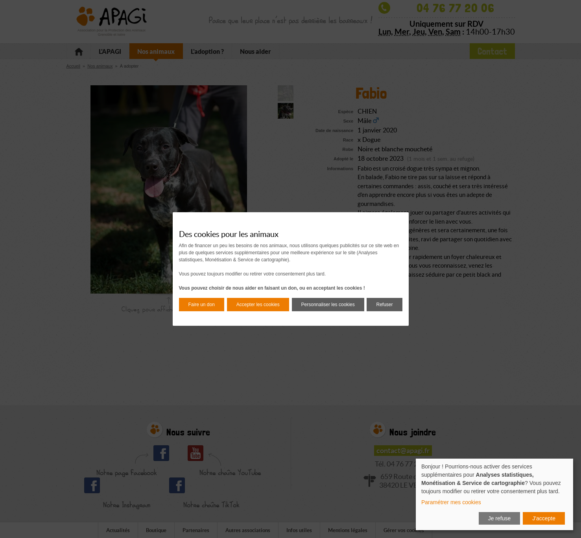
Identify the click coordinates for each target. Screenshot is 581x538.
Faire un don (201, 304)
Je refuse (499, 518)
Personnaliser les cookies (328, 304)
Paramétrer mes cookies (451, 502)
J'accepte (543, 518)
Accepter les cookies (258, 304)
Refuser (384, 304)
